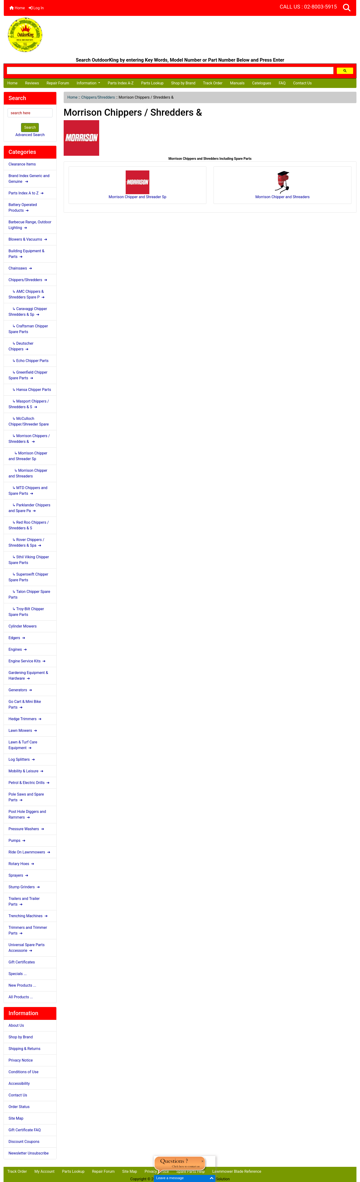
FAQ (282, 83)
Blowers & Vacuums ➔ (28, 239)
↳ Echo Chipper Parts (29, 360)
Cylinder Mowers (23, 626)
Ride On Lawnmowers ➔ (30, 852)
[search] (169, 70)
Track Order (212, 83)
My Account (44, 1171)
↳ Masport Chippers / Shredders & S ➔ (29, 404)
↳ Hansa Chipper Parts (30, 389)
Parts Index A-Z (120, 83)
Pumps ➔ (17, 840)
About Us (16, 1025)
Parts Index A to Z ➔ (26, 193)
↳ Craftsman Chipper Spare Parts (28, 329)
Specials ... (18, 973)
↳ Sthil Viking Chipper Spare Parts (29, 560)
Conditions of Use (23, 1072)
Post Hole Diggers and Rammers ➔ (27, 814)
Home (17, 8)
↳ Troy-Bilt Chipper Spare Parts (26, 612)
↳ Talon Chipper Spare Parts (29, 594)
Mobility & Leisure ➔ (26, 771)
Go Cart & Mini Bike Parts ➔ (25, 704)
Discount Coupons (24, 1141)
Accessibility (19, 1083)
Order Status (19, 1106)
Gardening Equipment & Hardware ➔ (28, 675)
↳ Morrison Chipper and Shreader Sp (28, 456)
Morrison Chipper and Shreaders (282, 184)
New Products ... (22, 985)
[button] (346, 8)
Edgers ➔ (17, 638)
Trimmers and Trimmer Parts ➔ (28, 930)
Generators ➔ (21, 690)
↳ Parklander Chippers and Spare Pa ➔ (29, 508)
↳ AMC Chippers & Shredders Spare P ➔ (27, 294)
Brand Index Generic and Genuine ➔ (29, 179)
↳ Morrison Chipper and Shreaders (28, 473)
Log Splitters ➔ (22, 759)
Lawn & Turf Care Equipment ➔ (23, 745)
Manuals (237, 83)
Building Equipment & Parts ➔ (26, 254)
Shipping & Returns (24, 1048)
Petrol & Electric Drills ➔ (29, 782)
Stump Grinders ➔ (25, 887)
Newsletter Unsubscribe (29, 1153)
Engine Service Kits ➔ (27, 661)
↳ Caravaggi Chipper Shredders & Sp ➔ (28, 312)
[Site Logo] (62, 35)
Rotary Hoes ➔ (22, 863)
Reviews (32, 83)
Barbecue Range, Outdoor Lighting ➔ (30, 225)
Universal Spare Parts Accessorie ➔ (26, 948)
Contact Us (302, 83)
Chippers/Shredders (98, 97)
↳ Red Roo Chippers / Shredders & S (29, 525)
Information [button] (87, 83)
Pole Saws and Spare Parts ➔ (26, 797)
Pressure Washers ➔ (27, 829)
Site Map (16, 1118)
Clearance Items (22, 164)
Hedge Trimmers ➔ (25, 719)
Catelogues (261, 83)
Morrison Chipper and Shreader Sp (137, 184)
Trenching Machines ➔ (29, 916)
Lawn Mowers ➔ (23, 730)
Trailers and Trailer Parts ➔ (24, 901)
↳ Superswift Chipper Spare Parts (28, 577)
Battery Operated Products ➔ (23, 207)
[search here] (30, 112)
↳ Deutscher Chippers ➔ (21, 346)
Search (30, 127)
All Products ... (21, 997)
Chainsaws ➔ (21, 268)
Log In (36, 8)
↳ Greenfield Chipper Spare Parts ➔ (28, 375)
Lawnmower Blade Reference (236, 1171)
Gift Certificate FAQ (25, 1130)
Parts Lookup (152, 83)
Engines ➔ (18, 649)
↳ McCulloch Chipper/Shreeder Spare (29, 421)
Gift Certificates (22, 962)
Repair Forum (58, 83)
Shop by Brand (183, 83)
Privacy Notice (21, 1060)
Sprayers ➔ (19, 875)
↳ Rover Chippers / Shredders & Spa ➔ (26, 542)
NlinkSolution (218, 1179)
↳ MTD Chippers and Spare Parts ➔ (28, 491)
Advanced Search (30, 135)
